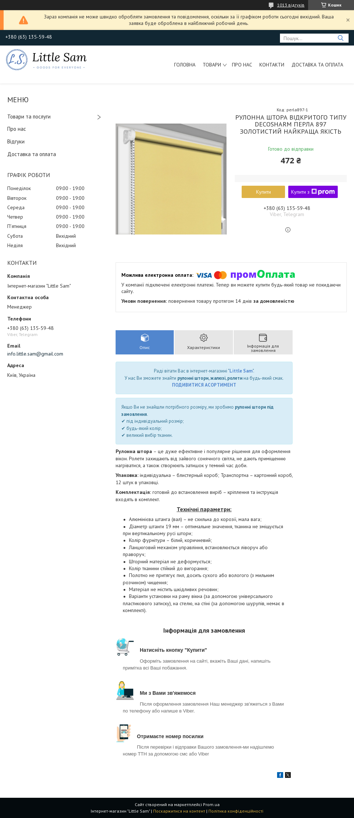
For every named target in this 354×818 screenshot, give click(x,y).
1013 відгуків (291, 5)
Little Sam (240, 371)
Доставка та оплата (317, 64)
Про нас (242, 64)
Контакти (271, 64)
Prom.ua (211, 804)
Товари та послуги (29, 116)
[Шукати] (340, 38)
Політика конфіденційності (235, 811)
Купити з (313, 192)
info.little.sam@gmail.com (35, 353)
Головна (184, 64)
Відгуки (16, 141)
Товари (212, 64)
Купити (263, 192)
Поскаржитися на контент (179, 811)
